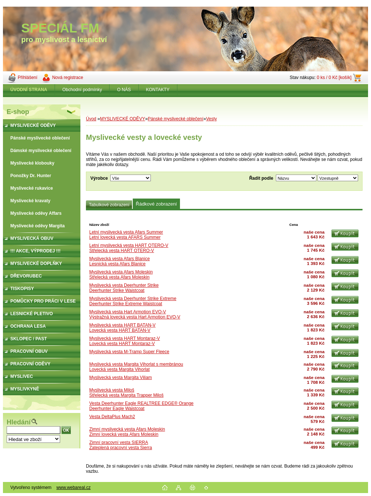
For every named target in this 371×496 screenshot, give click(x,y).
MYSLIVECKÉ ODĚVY (122, 118)
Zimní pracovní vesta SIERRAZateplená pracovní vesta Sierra (120, 445)
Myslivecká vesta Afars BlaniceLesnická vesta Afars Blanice (119, 261)
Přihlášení (27, 77)
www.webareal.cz (73, 487)
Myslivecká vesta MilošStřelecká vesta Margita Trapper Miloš (126, 393)
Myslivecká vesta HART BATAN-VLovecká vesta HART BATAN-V (122, 328)
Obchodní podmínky (82, 89)
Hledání (19, 422)
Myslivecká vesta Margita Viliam (120, 377)
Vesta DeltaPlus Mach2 (112, 416)
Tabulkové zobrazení (109, 204)
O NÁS (124, 89)
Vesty (211, 118)
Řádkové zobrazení (156, 204)
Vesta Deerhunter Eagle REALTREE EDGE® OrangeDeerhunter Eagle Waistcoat (141, 406)
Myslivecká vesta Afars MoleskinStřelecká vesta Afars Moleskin (121, 274)
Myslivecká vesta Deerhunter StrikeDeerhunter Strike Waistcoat (124, 288)
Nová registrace (67, 77)
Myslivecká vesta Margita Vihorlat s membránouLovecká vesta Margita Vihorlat (136, 367)
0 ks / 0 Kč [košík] (334, 77)
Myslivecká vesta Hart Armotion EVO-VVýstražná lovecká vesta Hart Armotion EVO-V (134, 314)
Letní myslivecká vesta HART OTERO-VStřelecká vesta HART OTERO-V (128, 248)
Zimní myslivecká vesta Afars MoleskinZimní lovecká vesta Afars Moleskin (127, 432)
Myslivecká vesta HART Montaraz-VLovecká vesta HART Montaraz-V (124, 341)
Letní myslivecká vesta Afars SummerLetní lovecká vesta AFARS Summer (126, 235)
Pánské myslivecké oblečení (176, 118)
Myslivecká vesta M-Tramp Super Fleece (129, 351)
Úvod (91, 118)
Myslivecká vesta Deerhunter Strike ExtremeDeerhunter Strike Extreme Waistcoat (132, 301)
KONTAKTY (158, 89)
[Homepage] (29, 89)
